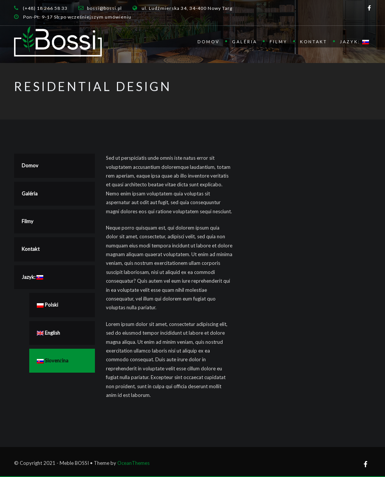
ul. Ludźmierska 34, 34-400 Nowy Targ (187, 8)
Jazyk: (354, 41)
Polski (47, 305)
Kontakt (313, 41)
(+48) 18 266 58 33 (45, 8)
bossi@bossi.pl (104, 8)
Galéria (244, 41)
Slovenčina (52, 360)
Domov (208, 41)
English (48, 333)
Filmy (278, 41)
